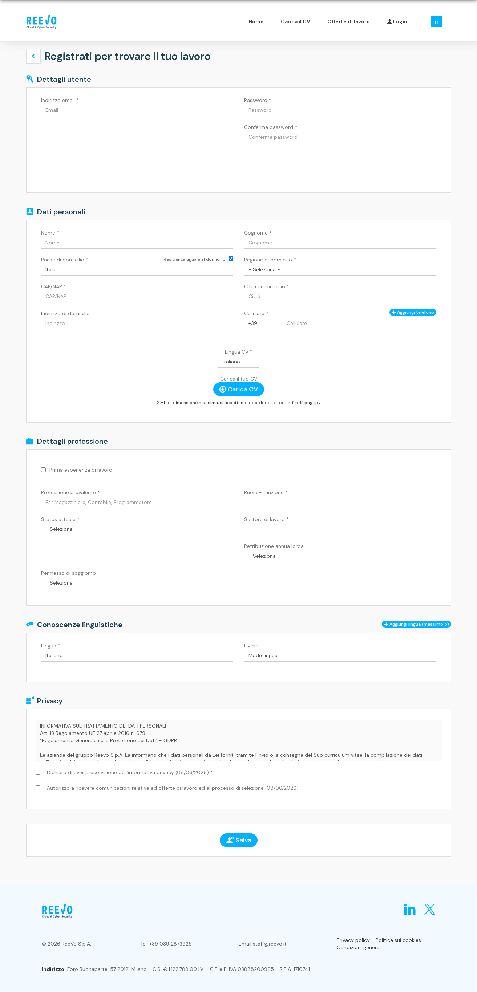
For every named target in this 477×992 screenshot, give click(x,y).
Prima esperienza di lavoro (80, 470)
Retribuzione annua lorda (274, 546)
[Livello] (340, 655)
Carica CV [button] (239, 389)
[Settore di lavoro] (340, 529)
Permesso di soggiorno (68, 573)
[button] (33, 56)
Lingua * (50, 645)
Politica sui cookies (398, 940)
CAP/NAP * (53, 286)
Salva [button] (238, 840)
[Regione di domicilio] (340, 269)
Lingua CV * (238, 352)
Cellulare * (256, 313)
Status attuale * (60, 519)
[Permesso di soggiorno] (137, 583)
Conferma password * (270, 127)
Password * (257, 100)
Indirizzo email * (60, 100)
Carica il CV (295, 21)
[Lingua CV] (238, 361)
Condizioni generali (359, 947)
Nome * (50, 232)
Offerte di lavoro (348, 21)
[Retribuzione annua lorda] (340, 556)
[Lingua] (137, 655)
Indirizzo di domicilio (65, 313)
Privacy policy (353, 940)
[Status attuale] (137, 529)
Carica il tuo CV (238, 378)
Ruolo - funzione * (266, 492)
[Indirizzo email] (137, 110)
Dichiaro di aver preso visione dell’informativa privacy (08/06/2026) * (128, 772)
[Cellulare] (263, 323)
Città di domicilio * (266, 286)
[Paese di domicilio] (137, 269)
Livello (251, 645)
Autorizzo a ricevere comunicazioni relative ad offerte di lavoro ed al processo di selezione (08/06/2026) (171, 788)
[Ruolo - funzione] (340, 502)
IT (437, 22)
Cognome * (258, 232)
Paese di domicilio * (64, 259)
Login (397, 21)
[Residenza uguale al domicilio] (231, 258)
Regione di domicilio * (270, 259)
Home (256, 21)
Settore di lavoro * (266, 519)
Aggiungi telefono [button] (413, 312)
